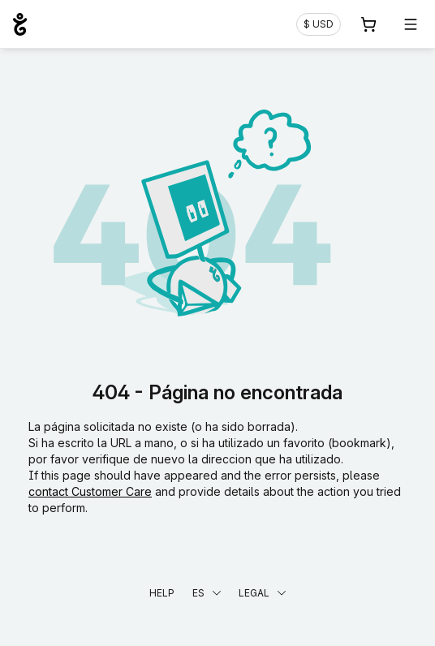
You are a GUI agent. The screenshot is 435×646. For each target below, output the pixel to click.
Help (161, 593)
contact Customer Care (90, 491)
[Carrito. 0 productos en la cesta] (368, 24)
